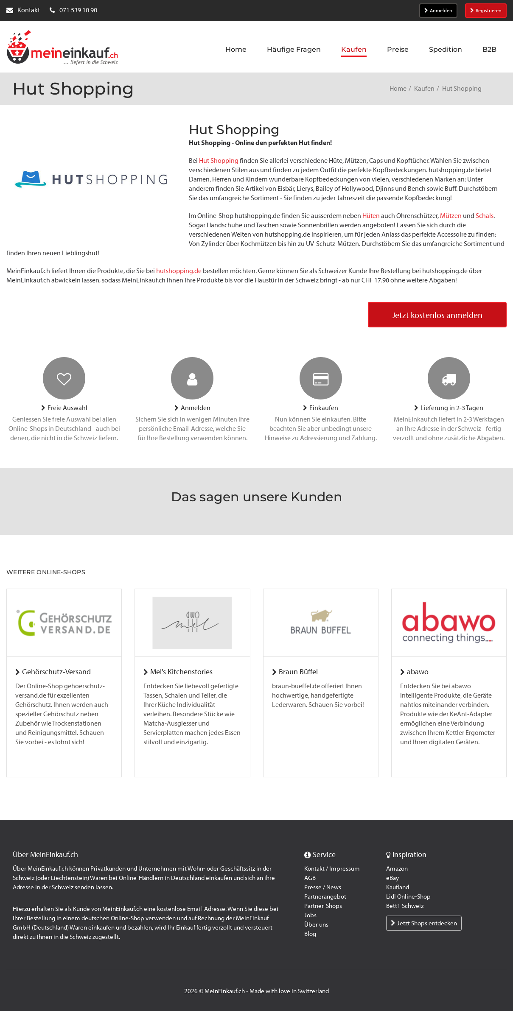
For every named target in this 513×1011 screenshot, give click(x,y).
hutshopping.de (179, 271)
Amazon (397, 868)
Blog (310, 934)
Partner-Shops (323, 906)
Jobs (310, 915)
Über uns (316, 924)
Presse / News (322, 887)
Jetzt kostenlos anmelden (437, 315)
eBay (392, 878)
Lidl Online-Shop (408, 896)
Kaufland (397, 887)
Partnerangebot (325, 896)
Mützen (451, 216)
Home (398, 88)
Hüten (371, 216)
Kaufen (424, 88)
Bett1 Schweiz (404, 906)
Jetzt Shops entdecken (424, 923)
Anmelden (438, 11)
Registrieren (486, 11)
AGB (310, 878)
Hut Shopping (218, 160)
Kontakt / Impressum (332, 868)
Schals (484, 216)
